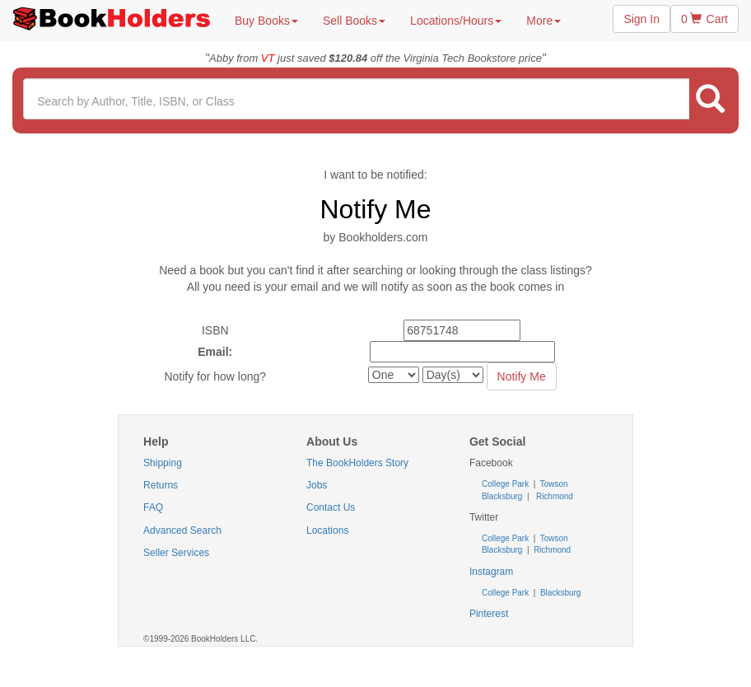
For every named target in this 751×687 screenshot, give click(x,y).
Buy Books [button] (266, 20)
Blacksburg (502, 496)
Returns (160, 485)
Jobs (316, 485)
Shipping (162, 463)
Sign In (641, 19)
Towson (553, 483)
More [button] (543, 20)
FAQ (153, 507)
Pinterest (488, 613)
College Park (506, 483)
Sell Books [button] (354, 20)
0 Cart (704, 19)
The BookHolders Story (357, 463)
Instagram (491, 571)
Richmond (553, 496)
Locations (327, 530)
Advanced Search (182, 530)
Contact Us (330, 507)
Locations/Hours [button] (455, 20)
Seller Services (176, 552)
